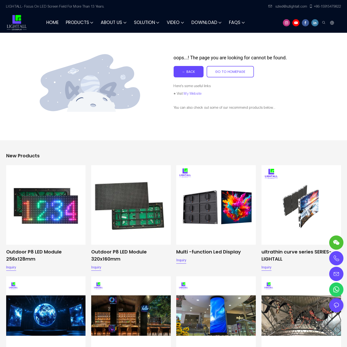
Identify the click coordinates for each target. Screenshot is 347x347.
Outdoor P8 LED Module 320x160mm (119, 255)
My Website (193, 93)
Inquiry (11, 267)
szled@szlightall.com (287, 6)
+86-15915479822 (325, 6)
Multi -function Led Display (208, 252)
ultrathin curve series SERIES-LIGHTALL (296, 255)
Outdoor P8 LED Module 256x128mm (34, 255)
